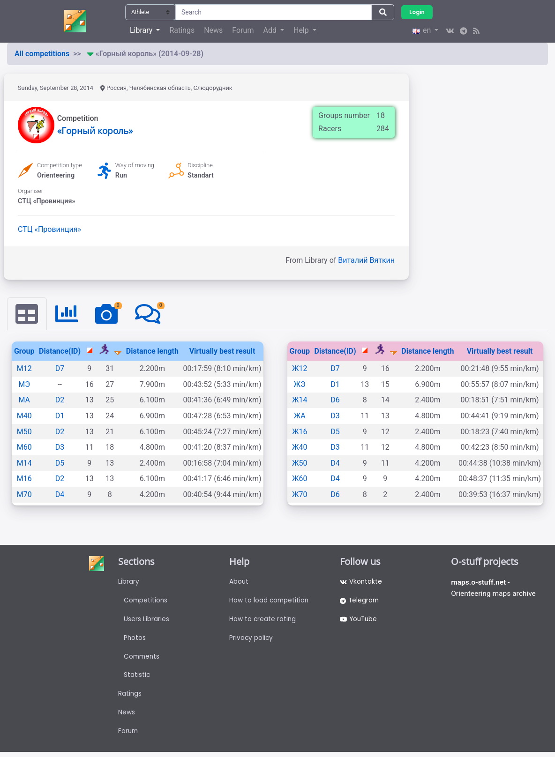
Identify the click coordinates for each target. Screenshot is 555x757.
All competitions (42, 53)
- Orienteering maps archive (494, 589)
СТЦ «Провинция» (49, 229)
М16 (24, 479)
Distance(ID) (60, 351)
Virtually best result (222, 351)
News (213, 30)
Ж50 (300, 463)
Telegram (360, 601)
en (422, 30)
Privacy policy (251, 640)
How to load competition (269, 601)
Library (128, 582)
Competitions (146, 601)
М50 (24, 431)
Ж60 (300, 479)
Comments (143, 659)
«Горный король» (95, 130)
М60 (24, 447)
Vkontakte (361, 582)
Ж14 (300, 400)
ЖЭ (300, 384)
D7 (60, 368)
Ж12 (300, 368)
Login (417, 12)
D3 (60, 447)
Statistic (137, 678)
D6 (335, 400)
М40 (24, 416)
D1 (60, 416)
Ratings (182, 30)
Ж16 (300, 431)
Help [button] (302, 30)
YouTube (359, 620)
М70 (24, 494)
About (239, 582)
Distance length (152, 351)
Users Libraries (146, 620)
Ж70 (300, 494)
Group (24, 351)
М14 (24, 463)
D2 (60, 400)
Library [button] (142, 30)
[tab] (27, 313)
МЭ (24, 384)
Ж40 (300, 447)
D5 (60, 463)
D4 (60, 494)
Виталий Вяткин (366, 260)
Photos (135, 640)
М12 (24, 368)
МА (24, 400)
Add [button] (270, 30)
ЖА (300, 416)
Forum (243, 30)
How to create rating (263, 620)
